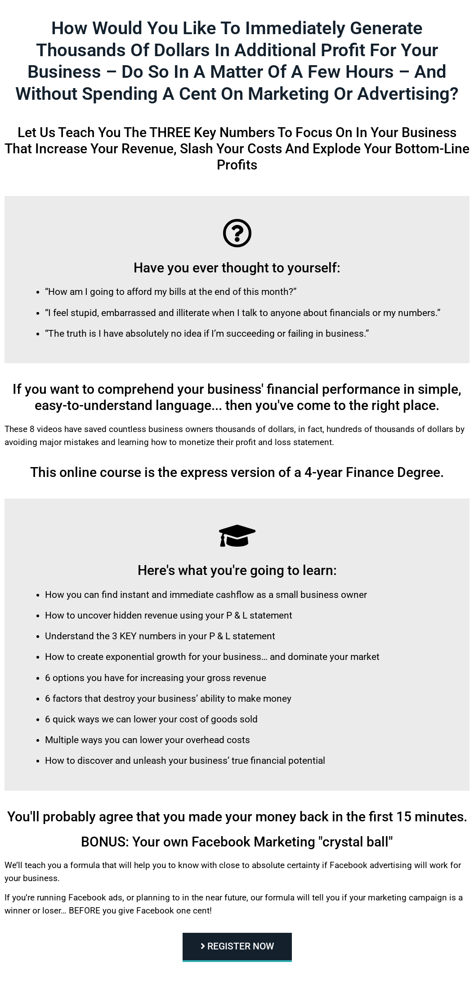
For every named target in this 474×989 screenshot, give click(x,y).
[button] (237, 947)
